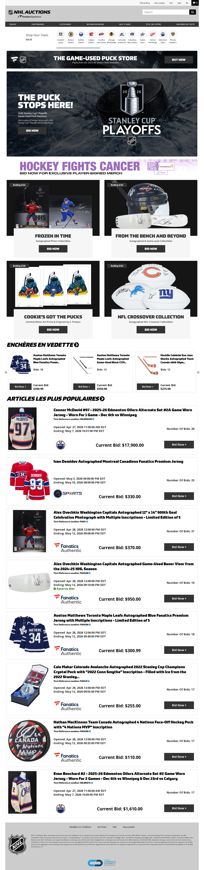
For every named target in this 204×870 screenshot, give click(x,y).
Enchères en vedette (43, 345)
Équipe (12, 24)
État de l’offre (153, 24)
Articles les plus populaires (56, 398)
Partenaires (38, 24)
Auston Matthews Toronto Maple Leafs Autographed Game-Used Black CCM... (113, 358)
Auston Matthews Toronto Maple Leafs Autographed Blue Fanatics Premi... (49, 358)
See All (29, 39)
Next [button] (198, 372)
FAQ (171, 3)
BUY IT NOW (124, 24)
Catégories (65, 24)
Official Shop (145, 3)
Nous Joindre (129, 827)
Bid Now (19, 386)
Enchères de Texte (186, 24)
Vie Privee (101, 827)
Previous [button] (5, 372)
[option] (38, 372)
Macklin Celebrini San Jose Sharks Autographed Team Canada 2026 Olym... (177, 358)
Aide (179, 3)
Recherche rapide (95, 24)
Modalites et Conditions (80, 827)
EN (187, 3)
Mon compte (160, 3)
